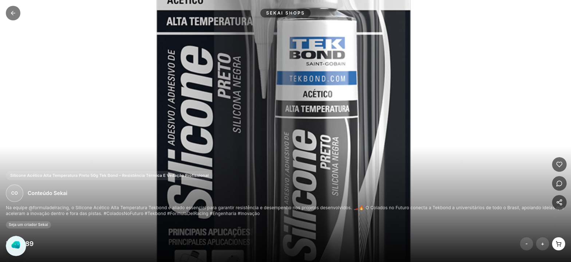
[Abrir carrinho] (558, 243)
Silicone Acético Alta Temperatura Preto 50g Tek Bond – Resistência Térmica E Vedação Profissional (109, 175)
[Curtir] (559, 164)
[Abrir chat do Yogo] (16, 246)
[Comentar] (559, 183)
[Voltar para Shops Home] (13, 13)
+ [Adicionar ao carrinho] (542, 244)
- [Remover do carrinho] (526, 244)
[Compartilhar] (559, 202)
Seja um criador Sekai (28, 224)
